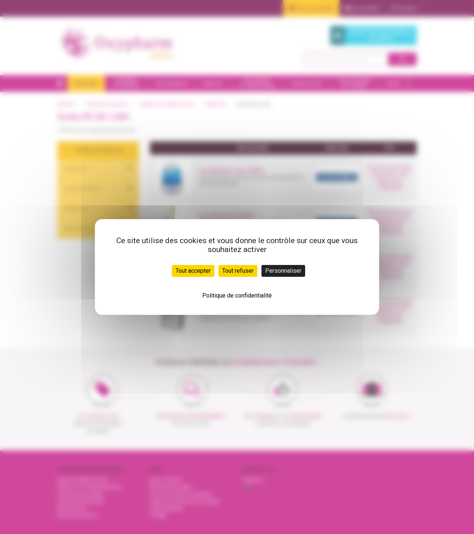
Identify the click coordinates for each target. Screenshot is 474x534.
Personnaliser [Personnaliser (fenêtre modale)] (283, 270)
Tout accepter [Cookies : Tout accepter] (193, 270)
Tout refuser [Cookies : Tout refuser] (238, 270)
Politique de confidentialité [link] (237, 295)
